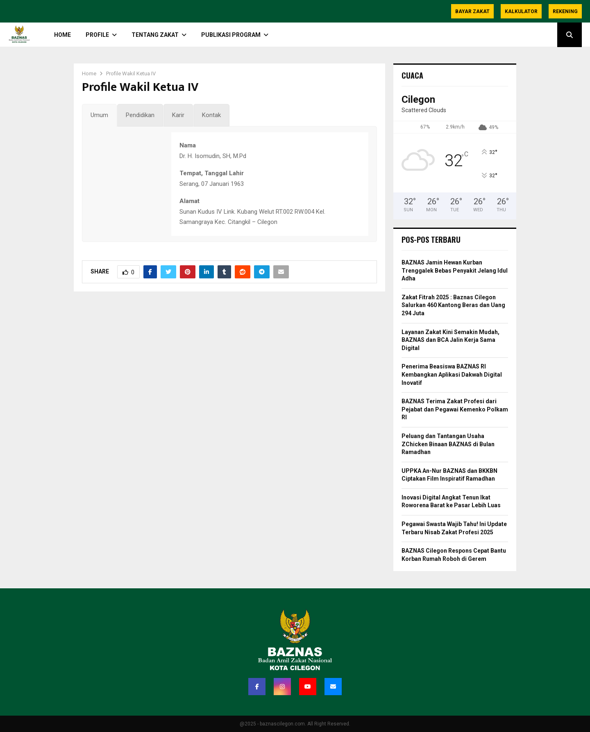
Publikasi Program (231, 35)
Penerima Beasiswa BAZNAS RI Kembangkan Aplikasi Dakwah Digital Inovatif (452, 374)
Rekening (565, 11)
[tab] (99, 115)
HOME (62, 35)
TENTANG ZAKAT (155, 35)
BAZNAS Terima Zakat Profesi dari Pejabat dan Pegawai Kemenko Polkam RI (455, 409)
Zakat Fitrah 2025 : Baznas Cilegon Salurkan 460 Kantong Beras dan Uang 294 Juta (453, 305)
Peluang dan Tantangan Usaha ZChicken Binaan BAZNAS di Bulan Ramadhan (448, 444)
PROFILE (97, 35)
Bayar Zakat (472, 11)
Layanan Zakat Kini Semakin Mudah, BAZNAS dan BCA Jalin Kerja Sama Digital (450, 340)
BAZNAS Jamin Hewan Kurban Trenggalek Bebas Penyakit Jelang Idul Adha (455, 270)
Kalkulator (521, 11)
